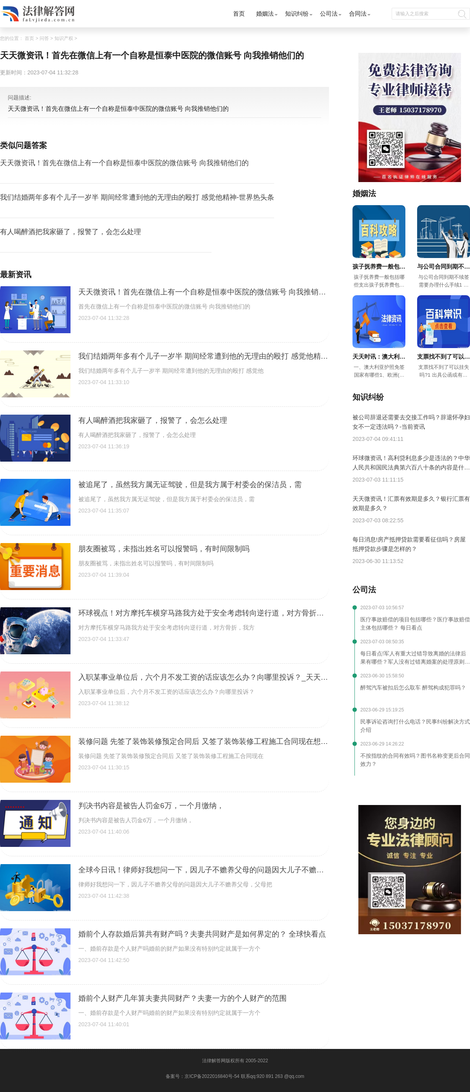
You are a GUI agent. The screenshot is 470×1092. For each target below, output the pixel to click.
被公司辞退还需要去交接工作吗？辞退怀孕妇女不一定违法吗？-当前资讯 (411, 422)
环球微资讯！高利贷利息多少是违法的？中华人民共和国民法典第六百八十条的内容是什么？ (411, 463)
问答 (44, 38)
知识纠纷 (297, 13)
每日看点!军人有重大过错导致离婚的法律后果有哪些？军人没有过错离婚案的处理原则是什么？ (415, 658)
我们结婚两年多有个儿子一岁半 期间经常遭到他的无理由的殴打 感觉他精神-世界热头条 (137, 197)
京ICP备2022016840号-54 (211, 1076)
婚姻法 (265, 13)
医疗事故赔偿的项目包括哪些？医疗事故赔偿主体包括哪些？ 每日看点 (415, 623)
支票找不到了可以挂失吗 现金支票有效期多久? (443, 357)
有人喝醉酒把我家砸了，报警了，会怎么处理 (70, 232)
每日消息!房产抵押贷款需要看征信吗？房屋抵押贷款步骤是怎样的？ (409, 544)
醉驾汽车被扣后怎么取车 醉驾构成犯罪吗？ (413, 687)
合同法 (358, 13)
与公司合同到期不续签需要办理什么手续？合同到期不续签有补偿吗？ (443, 267)
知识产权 (63, 38)
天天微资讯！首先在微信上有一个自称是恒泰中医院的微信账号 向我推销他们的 (124, 163)
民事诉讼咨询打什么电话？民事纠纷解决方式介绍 (415, 725)
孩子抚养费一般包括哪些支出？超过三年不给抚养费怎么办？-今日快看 (378, 267)
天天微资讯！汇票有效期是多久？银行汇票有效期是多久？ (411, 503)
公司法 (329, 13)
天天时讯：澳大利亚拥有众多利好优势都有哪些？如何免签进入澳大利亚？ (378, 357)
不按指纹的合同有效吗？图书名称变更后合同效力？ (415, 760)
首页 (239, 13)
